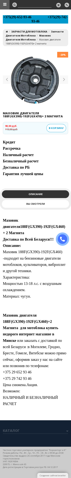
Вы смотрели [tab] (35, 203)
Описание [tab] (36, 194)
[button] (7, 80)
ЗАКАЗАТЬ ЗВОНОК (64, 239)
